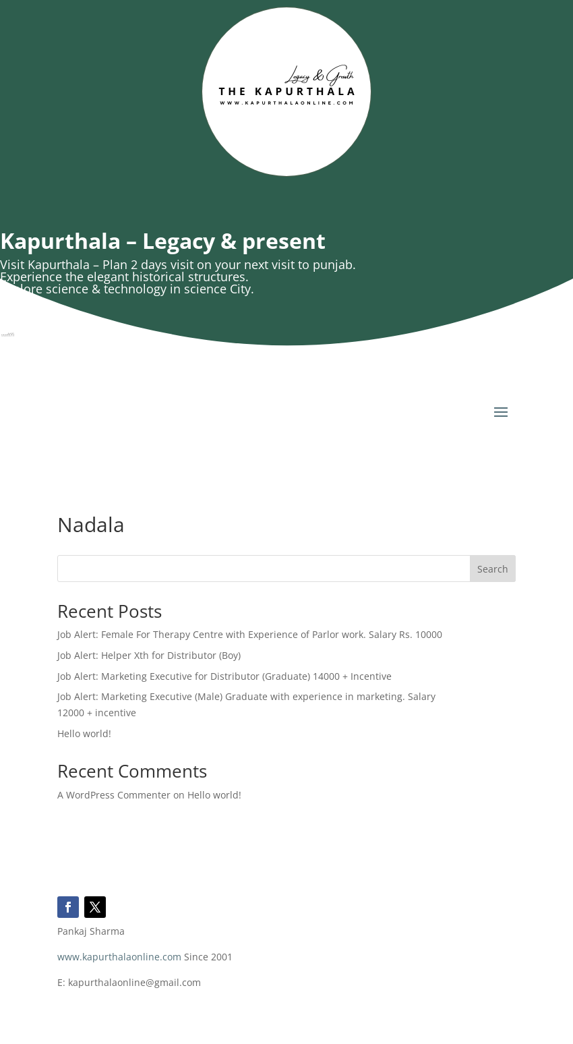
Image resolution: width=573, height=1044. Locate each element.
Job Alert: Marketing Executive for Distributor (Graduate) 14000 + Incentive (224, 676)
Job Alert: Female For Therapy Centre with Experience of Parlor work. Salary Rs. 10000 (249, 634)
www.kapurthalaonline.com (119, 956)
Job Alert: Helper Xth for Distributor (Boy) (149, 655)
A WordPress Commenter (114, 794)
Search (492, 568)
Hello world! (84, 733)
